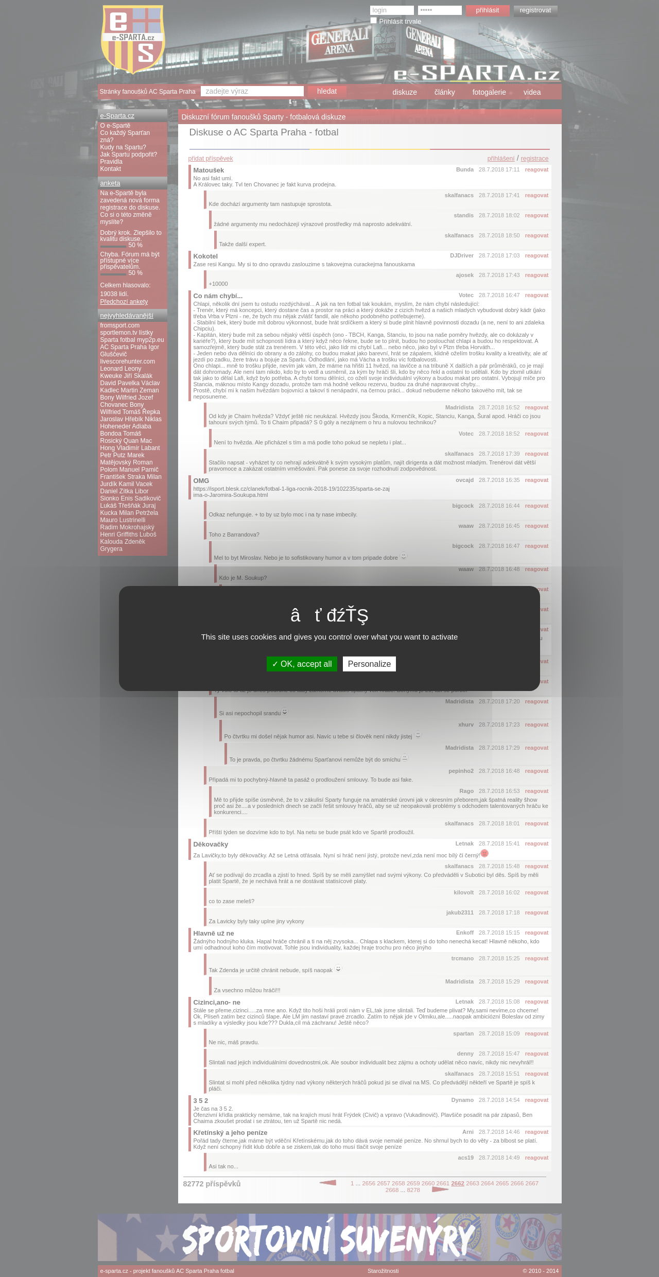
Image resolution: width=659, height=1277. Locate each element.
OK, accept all (302, 664)
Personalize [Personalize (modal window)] (369, 664)
